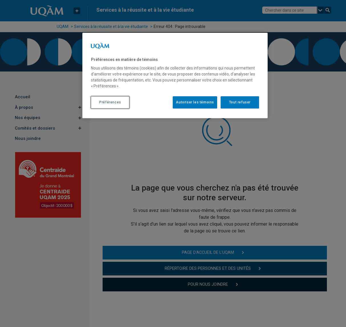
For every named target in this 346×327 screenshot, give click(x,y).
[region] (175, 75)
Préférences (110, 102)
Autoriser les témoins (195, 102)
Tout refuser (240, 102)
